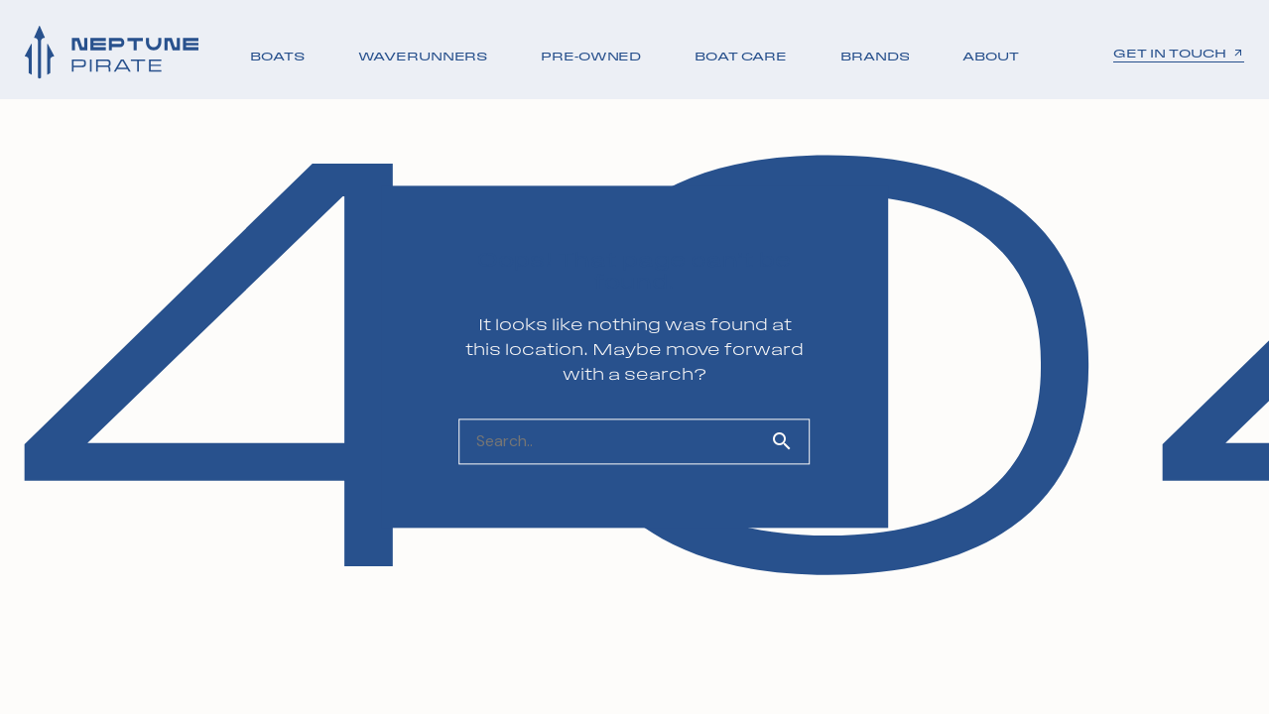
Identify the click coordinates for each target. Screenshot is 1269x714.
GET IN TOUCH (1178, 54)
